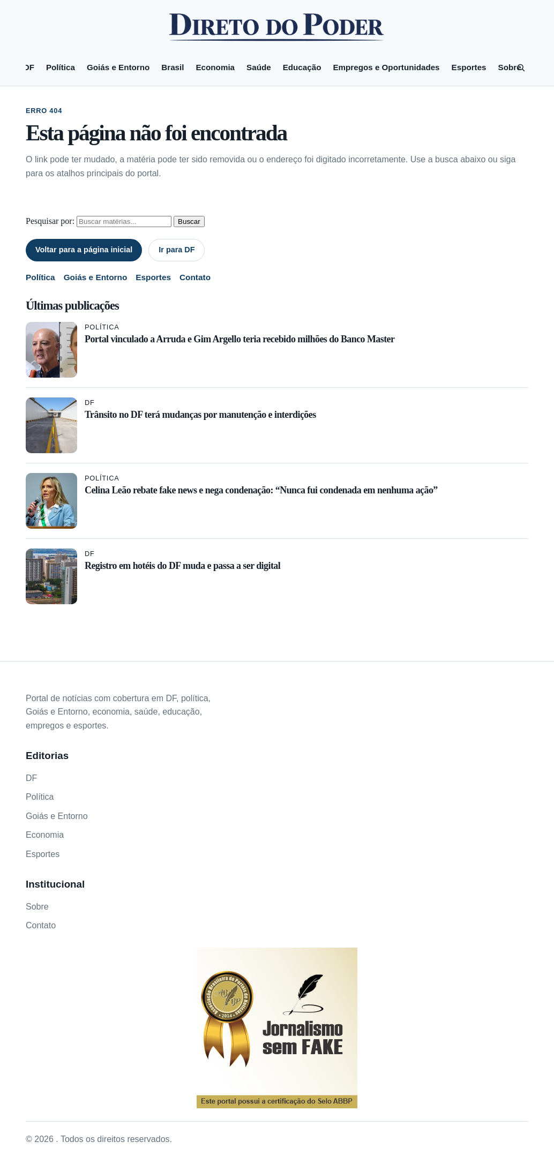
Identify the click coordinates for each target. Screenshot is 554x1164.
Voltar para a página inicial (83, 249)
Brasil (172, 67)
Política (60, 67)
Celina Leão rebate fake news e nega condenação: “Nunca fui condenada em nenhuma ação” (261, 490)
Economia (215, 67)
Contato (195, 277)
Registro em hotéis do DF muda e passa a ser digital (182, 565)
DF (29, 67)
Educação (302, 67)
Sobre (509, 67)
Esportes (469, 67)
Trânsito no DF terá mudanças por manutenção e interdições (200, 414)
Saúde (258, 67)
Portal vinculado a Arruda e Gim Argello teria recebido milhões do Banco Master (239, 339)
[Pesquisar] (520, 67)
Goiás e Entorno (118, 67)
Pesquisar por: (50, 221)
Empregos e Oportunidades (386, 67)
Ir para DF (176, 249)
